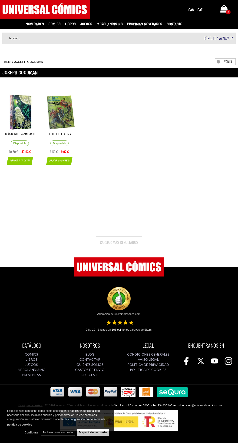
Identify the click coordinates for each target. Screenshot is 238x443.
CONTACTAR (89, 359)
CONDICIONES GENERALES (148, 354)
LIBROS (70, 24)
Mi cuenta (211, 9)
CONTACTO (174, 24)
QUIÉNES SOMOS (89, 364)
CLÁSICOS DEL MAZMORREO (20, 134)
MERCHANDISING (110, 24)
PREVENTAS (31, 375)
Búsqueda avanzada (218, 38)
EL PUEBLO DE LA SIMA (59, 134)
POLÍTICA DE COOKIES (148, 370)
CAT (199, 10)
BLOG (90, 354)
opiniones (120, 329)
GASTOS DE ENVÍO (90, 370)
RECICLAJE (89, 375)
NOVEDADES (35, 24)
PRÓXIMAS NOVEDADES (144, 24)
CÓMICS (54, 24)
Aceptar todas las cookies (93, 432)
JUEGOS (86, 24)
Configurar (32, 432)
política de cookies (19, 424)
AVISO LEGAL (148, 359)
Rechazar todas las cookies (58, 432)
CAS (191, 10)
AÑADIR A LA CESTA (20, 160)
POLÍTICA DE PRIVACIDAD (148, 364)
